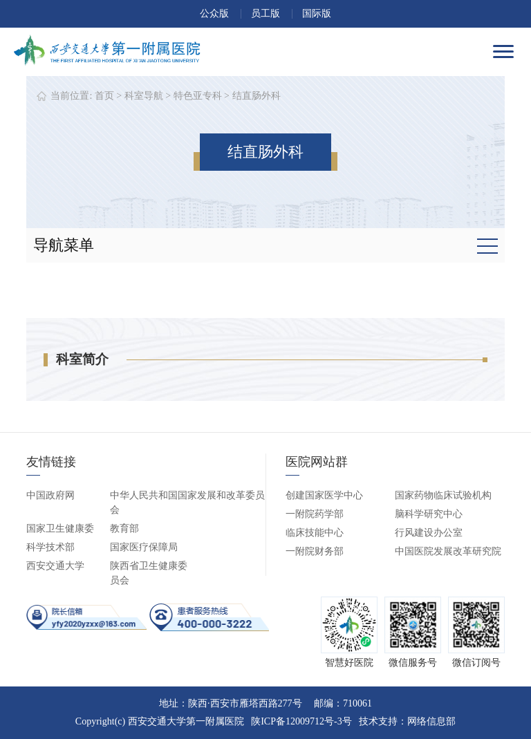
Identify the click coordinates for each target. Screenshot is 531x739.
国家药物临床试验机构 (443, 495)
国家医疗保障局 (144, 547)
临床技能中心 (315, 532)
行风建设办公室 (429, 532)
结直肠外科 (256, 96)
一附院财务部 (315, 551)
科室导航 (143, 96)
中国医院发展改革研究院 (448, 551)
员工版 (265, 13)
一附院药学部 (315, 514)
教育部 (124, 528)
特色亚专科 (198, 96)
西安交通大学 (55, 566)
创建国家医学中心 (324, 495)
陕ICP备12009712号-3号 (301, 721)
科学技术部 (50, 547)
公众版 (214, 13)
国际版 (316, 13)
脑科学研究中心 (429, 514)
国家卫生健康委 (60, 528)
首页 (104, 96)
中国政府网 (50, 495)
